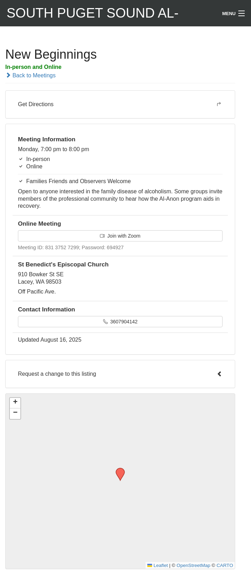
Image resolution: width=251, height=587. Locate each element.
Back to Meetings (30, 75)
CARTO (225, 565)
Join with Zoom (120, 236)
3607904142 (120, 321)
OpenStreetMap (193, 565)
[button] (118, 470)
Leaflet (157, 565)
